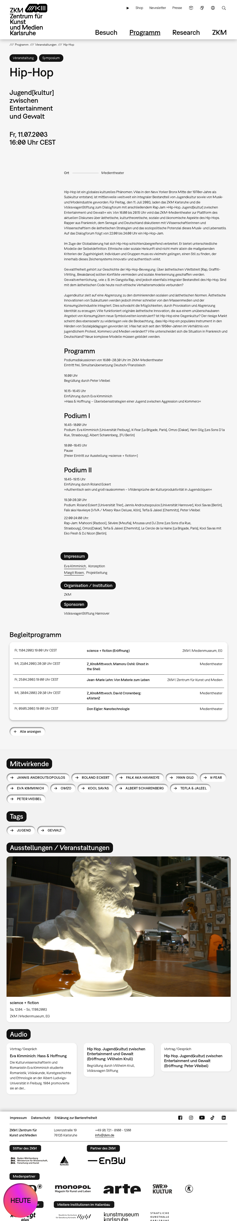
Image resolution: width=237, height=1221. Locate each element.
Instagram (191, 1117)
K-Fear (216, 778)
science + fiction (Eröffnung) (108, 651)
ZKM (219, 32)
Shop (139, 8)
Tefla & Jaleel (193, 788)
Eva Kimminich (75, 566)
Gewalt (55, 830)
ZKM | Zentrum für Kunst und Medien (194, 680)
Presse (177, 8)
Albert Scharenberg (145, 788)
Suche (223, 7)
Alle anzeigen (30, 731)
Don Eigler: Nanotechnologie (108, 709)
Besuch (106, 32)
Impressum (18, 1118)
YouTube (202, 1117)
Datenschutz (40, 1118)
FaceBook (180, 1117)
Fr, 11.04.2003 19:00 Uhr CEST (36, 650)
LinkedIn (223, 1117)
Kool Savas (98, 788)
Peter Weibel (29, 799)
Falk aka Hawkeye (143, 778)
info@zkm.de (104, 1135)
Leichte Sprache (191, 7)
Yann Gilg (185, 778)
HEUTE (20, 1200)
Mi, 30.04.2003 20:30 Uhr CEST (38, 693)
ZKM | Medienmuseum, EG (202, 651)
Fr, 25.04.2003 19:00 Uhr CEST (36, 679)
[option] (119, 939)
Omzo (66, 788)
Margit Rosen (74, 573)
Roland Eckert (95, 778)
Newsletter (157, 8)
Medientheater (112, 173)
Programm (144, 32)
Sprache (213, 7)
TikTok (213, 1117)
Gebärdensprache (202, 7)
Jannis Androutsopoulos (41, 778)
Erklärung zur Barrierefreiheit (76, 1118)
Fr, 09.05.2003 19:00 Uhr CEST (36, 708)
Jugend (24, 830)
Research (186, 32)
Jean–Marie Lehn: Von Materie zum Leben (118, 680)
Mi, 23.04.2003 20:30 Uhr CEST (37, 664)
